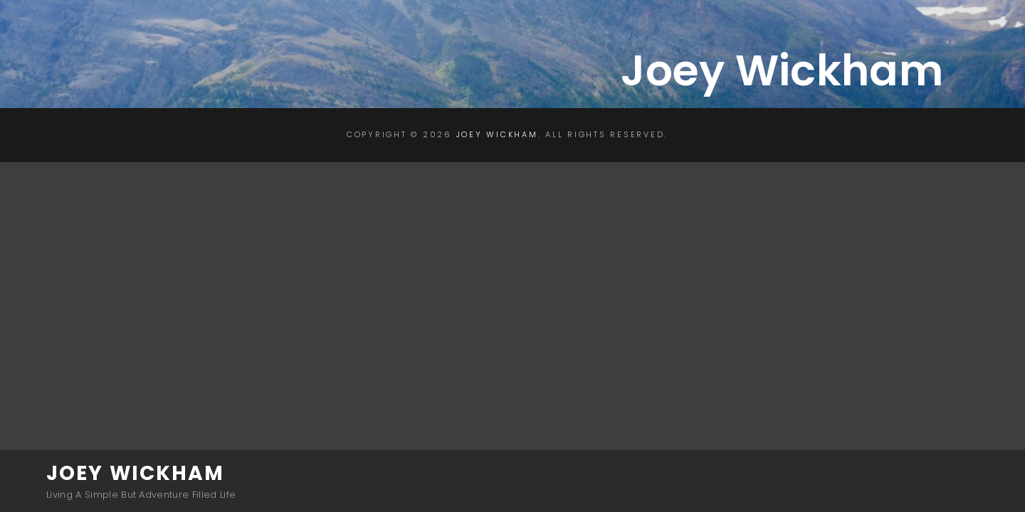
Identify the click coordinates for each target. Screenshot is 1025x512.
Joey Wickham (135, 473)
